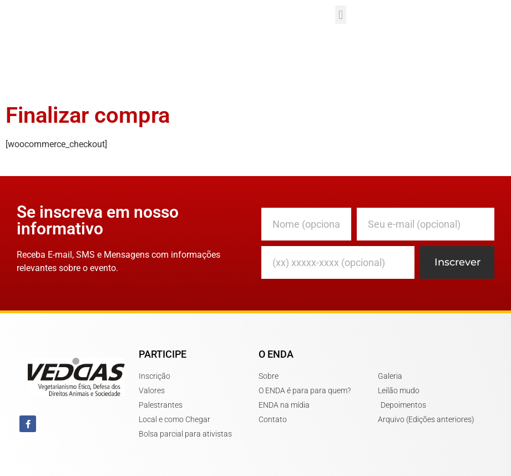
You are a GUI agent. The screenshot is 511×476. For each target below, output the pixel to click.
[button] (340, 15)
